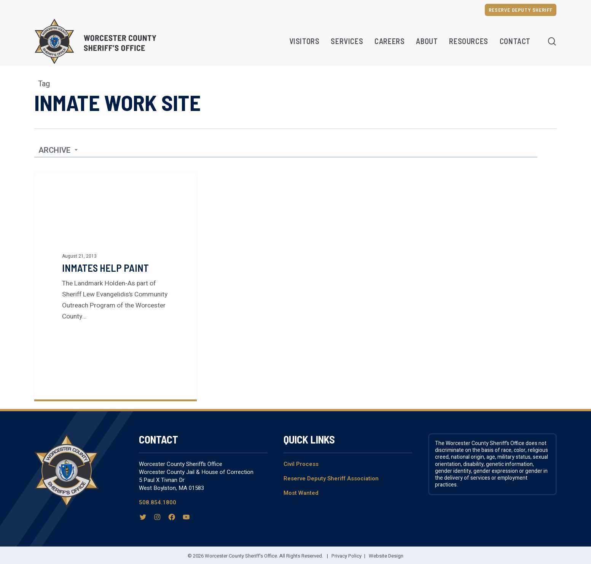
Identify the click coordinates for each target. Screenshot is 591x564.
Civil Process (301, 464)
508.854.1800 (157, 502)
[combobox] (58, 150)
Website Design (386, 555)
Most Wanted (301, 493)
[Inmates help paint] (115, 286)
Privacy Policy (346, 555)
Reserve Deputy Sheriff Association (331, 478)
